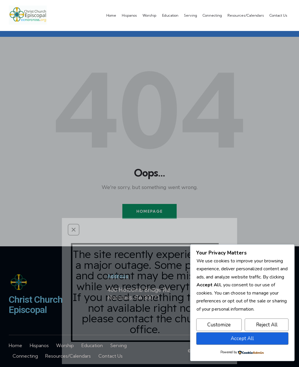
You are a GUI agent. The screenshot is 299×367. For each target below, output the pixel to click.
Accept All (242, 338)
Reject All (266, 324)
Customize (219, 324)
